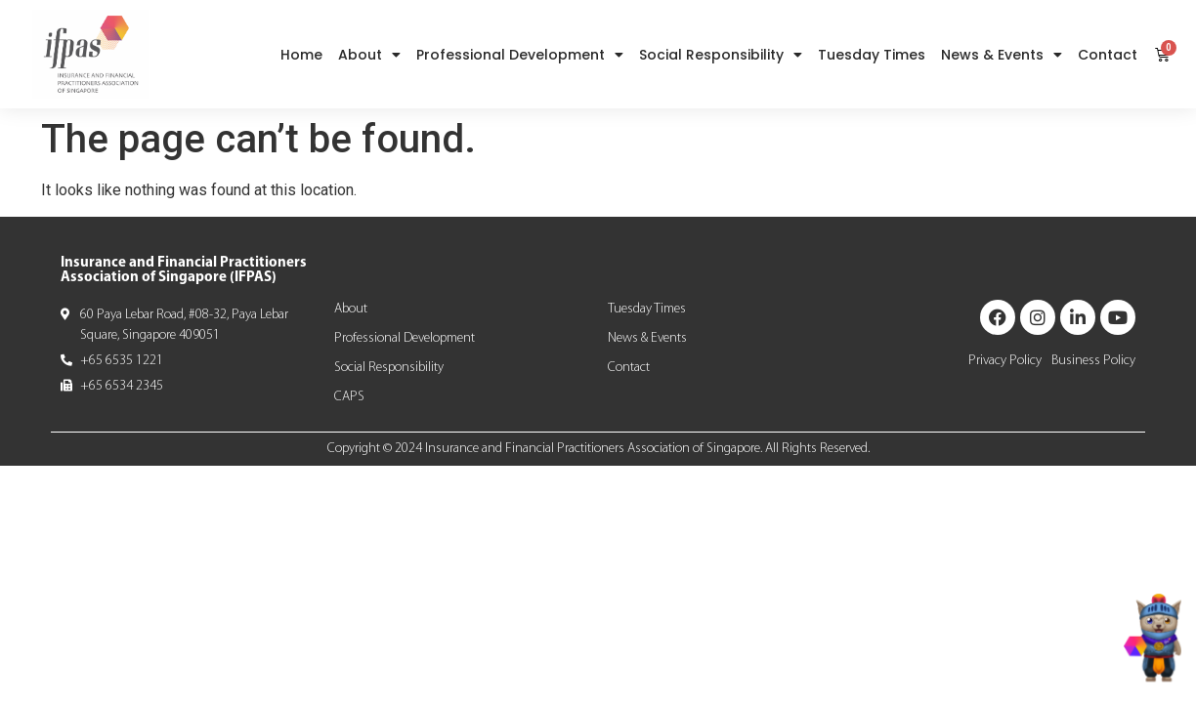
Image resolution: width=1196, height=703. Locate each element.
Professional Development (519, 54)
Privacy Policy (1005, 360)
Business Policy (1093, 360)
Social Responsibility (720, 54)
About (369, 54)
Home (301, 54)
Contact (1107, 54)
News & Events (1001, 54)
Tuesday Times (871, 54)
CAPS (349, 397)
